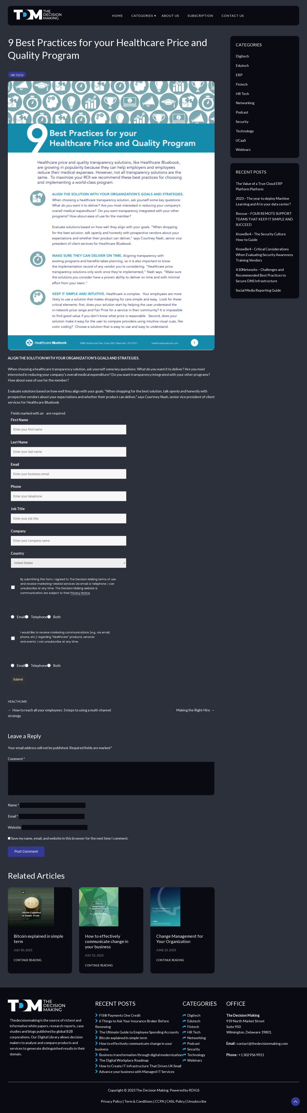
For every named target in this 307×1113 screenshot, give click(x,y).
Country (18, 553)
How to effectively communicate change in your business (106, 941)
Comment (16, 759)
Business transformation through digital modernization (138, 1055)
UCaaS (241, 140)
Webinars (243, 149)
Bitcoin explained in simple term (121, 1038)
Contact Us (233, 15)
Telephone (39, 617)
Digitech (242, 56)
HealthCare (17, 701)
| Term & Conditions (138, 1101)
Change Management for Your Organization (179, 939)
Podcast (242, 112)
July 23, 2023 (94, 955)
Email (16, 464)
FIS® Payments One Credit (118, 1015)
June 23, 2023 (166, 950)
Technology (245, 131)
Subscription (200, 15)
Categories (142, 15)
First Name (20, 420)
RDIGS (194, 1090)
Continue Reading (28, 960)
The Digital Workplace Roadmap (122, 1060)
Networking (245, 103)
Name (13, 805)
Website (14, 827)
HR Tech (17, 75)
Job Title (19, 509)
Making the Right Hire (193, 710)
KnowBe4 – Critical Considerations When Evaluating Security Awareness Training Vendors (264, 254)
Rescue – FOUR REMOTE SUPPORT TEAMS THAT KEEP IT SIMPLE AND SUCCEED (264, 219)
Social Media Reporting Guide (258, 290)
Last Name (20, 442)
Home (117, 15)
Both (57, 617)
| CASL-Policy (175, 1101)
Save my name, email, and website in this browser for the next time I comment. (69, 838)
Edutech (242, 65)
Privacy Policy (112, 1101)
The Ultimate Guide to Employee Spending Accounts (137, 1032)
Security (242, 121)
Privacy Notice (80, 593)
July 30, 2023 (23, 950)
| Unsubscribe (195, 1101)
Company (19, 531)
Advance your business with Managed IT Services (134, 1071)
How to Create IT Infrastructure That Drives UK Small (138, 1066)
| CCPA (159, 1101)
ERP (239, 75)
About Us (170, 15)
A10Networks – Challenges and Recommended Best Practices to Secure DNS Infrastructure (261, 275)
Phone (17, 486)
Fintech (242, 84)
